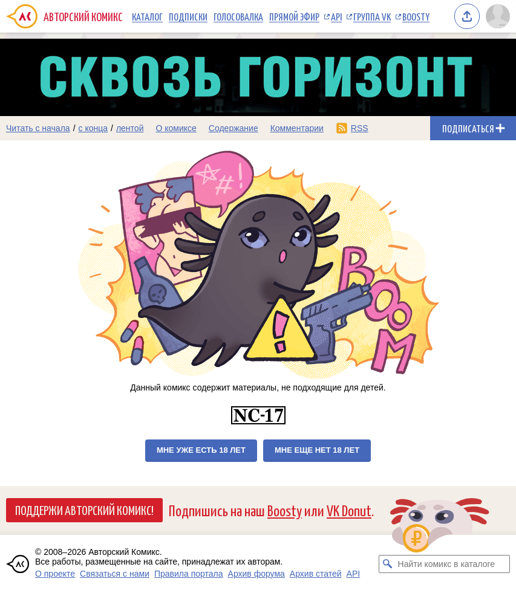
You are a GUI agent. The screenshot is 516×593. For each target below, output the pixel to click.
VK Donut (349, 510)
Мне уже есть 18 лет (201, 450)
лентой (130, 128)
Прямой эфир (294, 16)
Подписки (188, 16)
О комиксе (175, 128)
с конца (93, 128)
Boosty (415, 16)
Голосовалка (238, 16)
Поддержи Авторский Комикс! (84, 509)
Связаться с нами (114, 573)
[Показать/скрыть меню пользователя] (498, 16)
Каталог (147, 16)
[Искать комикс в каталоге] (387, 564)
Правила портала (188, 573)
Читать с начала (38, 128)
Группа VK (372, 16)
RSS (359, 128)
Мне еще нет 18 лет (317, 450)
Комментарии (297, 128)
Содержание (233, 128)
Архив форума (256, 573)
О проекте (55, 573)
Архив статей (316, 573)
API (336, 16)
